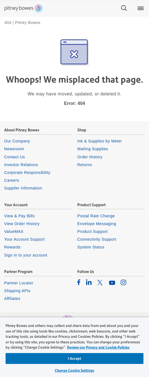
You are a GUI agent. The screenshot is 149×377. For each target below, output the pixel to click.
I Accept (74, 358)
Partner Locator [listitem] (18, 283)
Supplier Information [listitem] (23, 188)
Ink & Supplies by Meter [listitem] (99, 141)
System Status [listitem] (91, 247)
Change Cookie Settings (74, 370)
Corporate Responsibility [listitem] (27, 172)
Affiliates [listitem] (12, 298)
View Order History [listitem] (21, 223)
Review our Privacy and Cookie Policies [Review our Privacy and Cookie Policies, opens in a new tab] (98, 347)
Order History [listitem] (90, 157)
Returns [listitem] (84, 164)
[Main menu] (140, 8)
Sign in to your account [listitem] (25, 255)
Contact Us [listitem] (14, 157)
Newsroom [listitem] (14, 149)
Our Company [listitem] (17, 141)
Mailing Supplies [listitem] (92, 149)
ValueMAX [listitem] (14, 231)
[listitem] (78, 282)
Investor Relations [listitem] (21, 164)
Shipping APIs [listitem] (17, 291)
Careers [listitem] (11, 180)
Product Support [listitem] (92, 231)
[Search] (124, 8)
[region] (74, 347)
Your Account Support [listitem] (24, 239)
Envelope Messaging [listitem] (96, 223)
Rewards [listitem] (12, 247)
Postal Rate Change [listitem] (96, 216)
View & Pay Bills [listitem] (19, 216)
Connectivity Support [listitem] (96, 239)
